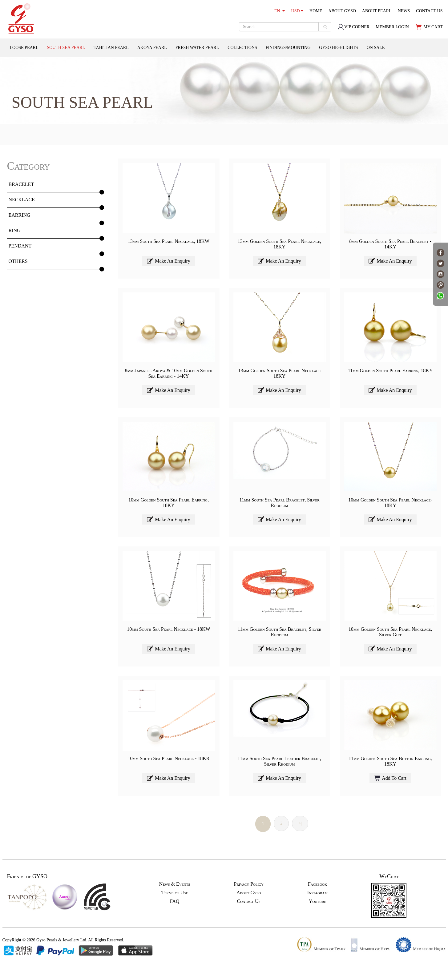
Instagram (317, 892)
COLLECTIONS (242, 47)
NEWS (404, 11)
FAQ (175, 901)
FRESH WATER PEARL (197, 47)
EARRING (19, 215)
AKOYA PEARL (152, 47)
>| (300, 823)
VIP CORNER (353, 27)
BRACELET (21, 184)
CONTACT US (429, 11)
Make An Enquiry (168, 261)
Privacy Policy (248, 884)
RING (15, 230)
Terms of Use (174, 892)
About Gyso (248, 892)
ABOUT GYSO (342, 11)
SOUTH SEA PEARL (66, 47)
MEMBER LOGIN (392, 27)
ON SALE (376, 47)
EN (279, 11)
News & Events (174, 884)
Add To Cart (390, 778)
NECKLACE (22, 199)
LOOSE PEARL (24, 47)
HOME (315, 11)
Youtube (317, 901)
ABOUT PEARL (377, 11)
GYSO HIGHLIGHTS (338, 47)
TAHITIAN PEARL (111, 47)
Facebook (317, 884)
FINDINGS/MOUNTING (288, 47)
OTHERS (18, 261)
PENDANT (20, 245)
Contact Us (248, 901)
